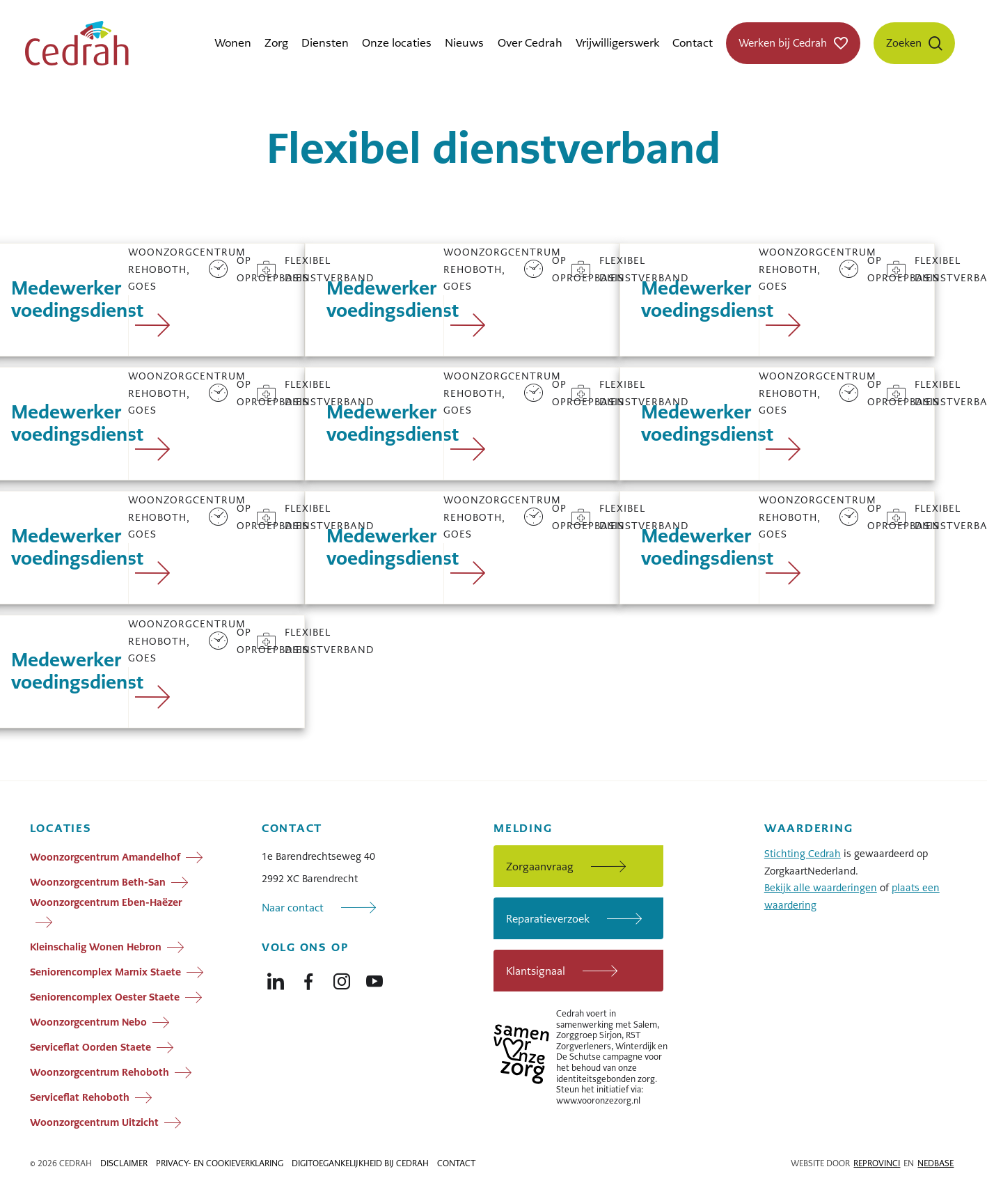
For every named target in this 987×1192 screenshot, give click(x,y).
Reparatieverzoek (548, 918)
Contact (692, 43)
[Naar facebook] (308, 978)
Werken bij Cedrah (783, 43)
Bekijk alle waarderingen (820, 888)
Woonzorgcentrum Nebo (88, 1022)
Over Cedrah (530, 43)
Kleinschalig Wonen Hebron (95, 947)
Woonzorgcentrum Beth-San (98, 882)
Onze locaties (397, 43)
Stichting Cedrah (802, 854)
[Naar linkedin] (276, 978)
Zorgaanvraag (540, 866)
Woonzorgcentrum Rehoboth (99, 1072)
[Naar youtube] (374, 978)
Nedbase (935, 1163)
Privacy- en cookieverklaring (219, 1163)
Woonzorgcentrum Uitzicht (94, 1122)
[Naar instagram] (342, 978)
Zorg (276, 43)
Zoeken (904, 43)
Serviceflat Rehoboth (79, 1097)
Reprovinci (876, 1163)
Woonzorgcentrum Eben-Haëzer (106, 902)
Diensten (325, 43)
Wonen (232, 43)
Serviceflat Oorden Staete (90, 1047)
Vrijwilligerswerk (617, 43)
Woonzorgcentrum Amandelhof (105, 857)
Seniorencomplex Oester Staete (105, 997)
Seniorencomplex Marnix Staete (105, 972)
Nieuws (464, 43)
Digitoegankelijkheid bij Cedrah (360, 1163)
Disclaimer (124, 1163)
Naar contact (293, 907)
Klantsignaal (535, 971)
